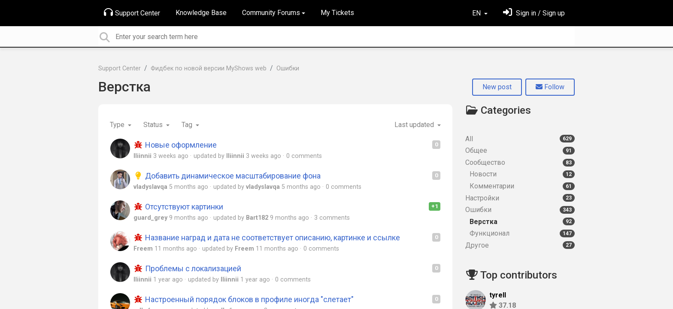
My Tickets (337, 13)
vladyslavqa (150, 187)
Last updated (415, 125)
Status (153, 125)
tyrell (497, 295)
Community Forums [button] (271, 13)
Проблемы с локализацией (187, 268)
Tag (188, 125)
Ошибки (287, 68)
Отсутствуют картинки (178, 206)
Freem (143, 248)
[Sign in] (534, 13)
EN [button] (477, 13)
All (520, 139)
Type (118, 125)
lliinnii (142, 156)
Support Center (132, 12)
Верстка (124, 87)
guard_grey (150, 217)
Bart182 (257, 217)
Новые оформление (175, 144)
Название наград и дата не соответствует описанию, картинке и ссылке (266, 237)
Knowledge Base (201, 13)
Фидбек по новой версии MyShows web (209, 68)
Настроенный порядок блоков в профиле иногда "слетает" (243, 299)
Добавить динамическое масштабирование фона (227, 175)
